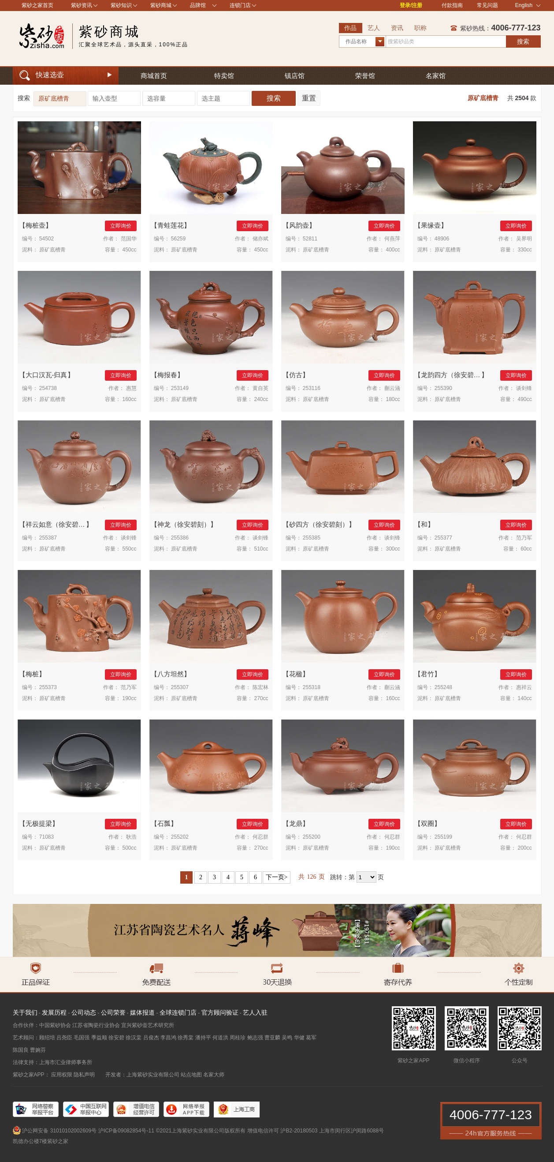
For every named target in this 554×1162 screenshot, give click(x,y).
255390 (443, 388)
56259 (178, 239)
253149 (180, 388)
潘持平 (203, 1038)
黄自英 (260, 388)
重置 (309, 98)
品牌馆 (198, 5)
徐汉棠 (133, 1038)
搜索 (523, 41)
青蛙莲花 (170, 225)
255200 (311, 837)
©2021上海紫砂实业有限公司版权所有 (201, 1131)
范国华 (129, 239)
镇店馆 (295, 75)
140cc (524, 698)
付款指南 (452, 5)
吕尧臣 (64, 1038)
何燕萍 (392, 239)
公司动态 (83, 1012)
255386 (180, 538)
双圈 (427, 823)
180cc (393, 399)
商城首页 (154, 75)
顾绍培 (47, 1038)
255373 (48, 687)
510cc (261, 549)
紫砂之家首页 (37, 5)
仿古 (295, 374)
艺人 (374, 27)
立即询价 (120, 226)
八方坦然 (170, 674)
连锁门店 (240, 5)
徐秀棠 (185, 1038)
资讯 (397, 27)
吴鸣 (287, 1038)
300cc (393, 549)
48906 (442, 239)
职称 (420, 27)
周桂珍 (237, 1038)
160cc (129, 399)
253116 (311, 388)
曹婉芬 (38, 1050)
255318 (311, 687)
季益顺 (99, 1038)
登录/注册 (411, 5)
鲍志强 (255, 1038)
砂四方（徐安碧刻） (319, 524)
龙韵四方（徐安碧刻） (454, 374)
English (527, 5)
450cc (129, 250)
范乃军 (524, 538)
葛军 (311, 1038)
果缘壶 (431, 225)
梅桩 (32, 674)
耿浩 (131, 837)
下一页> (277, 877)
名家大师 (213, 1075)
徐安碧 (116, 1038)
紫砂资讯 (81, 5)
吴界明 (524, 239)
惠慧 (131, 388)
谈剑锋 (524, 388)
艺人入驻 (255, 1012)
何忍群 (260, 837)
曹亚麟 (272, 1038)
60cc (526, 549)
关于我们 (25, 1012)
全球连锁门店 (178, 1012)
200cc (524, 848)
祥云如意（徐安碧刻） (59, 524)
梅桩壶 (35, 225)
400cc (393, 250)
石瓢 (164, 823)
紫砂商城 (160, 5)
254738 (48, 388)
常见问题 (487, 5)
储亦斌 (260, 239)
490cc (524, 399)
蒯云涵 (392, 388)
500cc (129, 848)
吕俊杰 (151, 1038)
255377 (443, 538)
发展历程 (54, 1012)
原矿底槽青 (483, 97)
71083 (46, 837)
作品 (350, 27)
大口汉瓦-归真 (46, 374)
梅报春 (167, 374)
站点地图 (191, 1075)
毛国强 (81, 1038)
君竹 (427, 674)
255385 (311, 538)
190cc (129, 698)
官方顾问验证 (219, 1012)
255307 (180, 687)
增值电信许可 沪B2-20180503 (282, 1131)
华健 (299, 1038)
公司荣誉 (113, 1012)
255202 (180, 837)
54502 (46, 239)
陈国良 (21, 1050)
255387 (48, 538)
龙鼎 (295, 823)
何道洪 (220, 1038)
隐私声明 (84, 1075)
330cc (524, 250)
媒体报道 (142, 1012)
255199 (443, 837)
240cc (261, 399)
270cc (261, 698)
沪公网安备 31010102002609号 (59, 1131)
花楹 (295, 674)
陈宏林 (260, 687)
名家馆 (436, 75)
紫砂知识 (121, 5)
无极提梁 (39, 823)
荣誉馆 (365, 75)
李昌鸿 (168, 1038)
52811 (310, 239)
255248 (443, 687)
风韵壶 (299, 225)
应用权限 (61, 1075)
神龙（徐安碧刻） (183, 524)
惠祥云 (524, 687)
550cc (129, 549)
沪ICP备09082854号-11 (126, 1131)
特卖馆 (224, 75)
